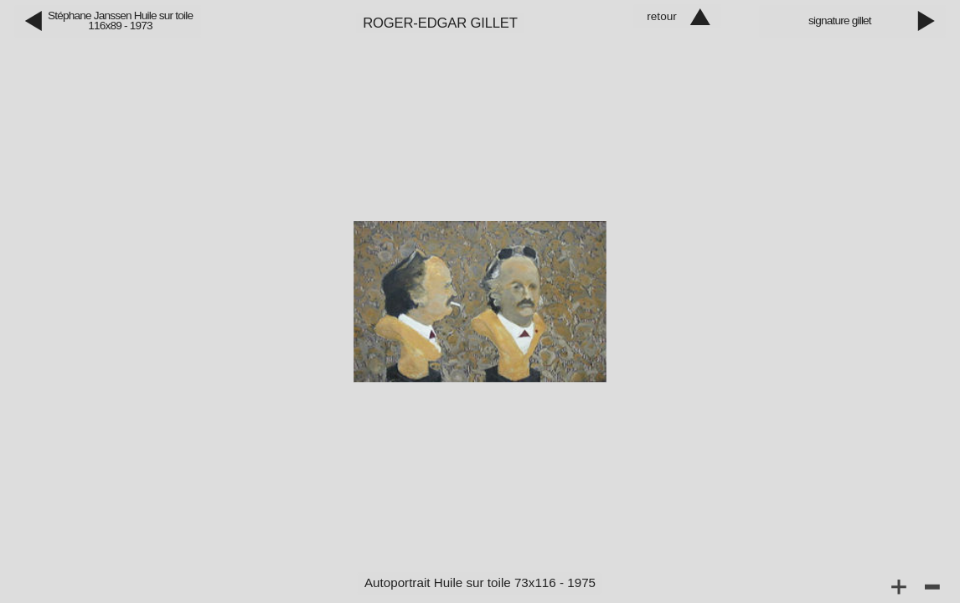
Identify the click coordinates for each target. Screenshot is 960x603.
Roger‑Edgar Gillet (440, 23)
